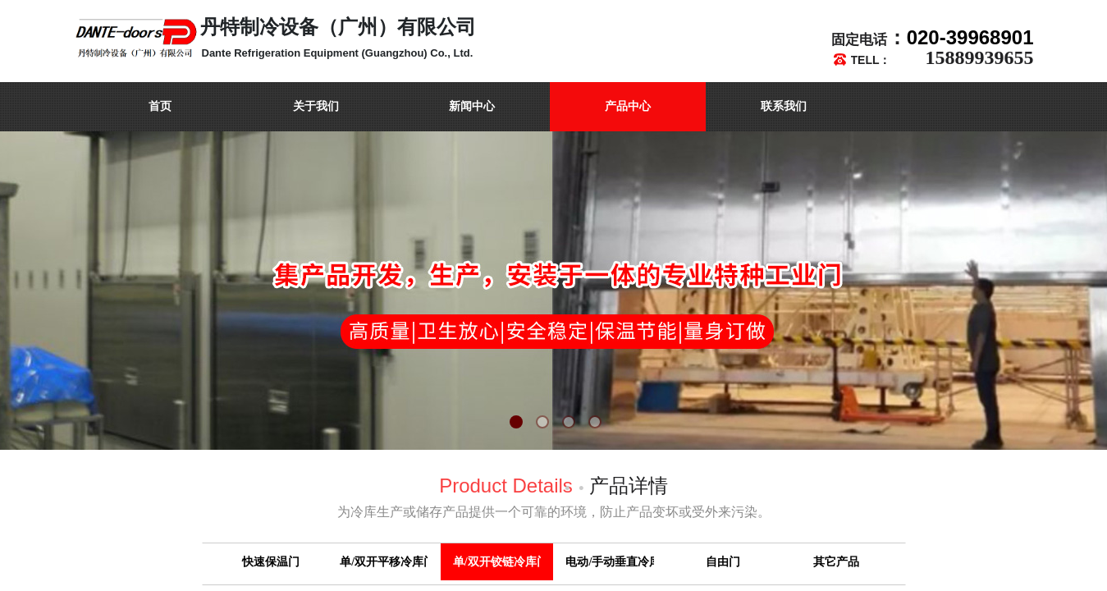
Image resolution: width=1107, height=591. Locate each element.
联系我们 (784, 106)
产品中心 (628, 106)
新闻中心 (472, 106)
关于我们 (316, 106)
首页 (160, 106)
